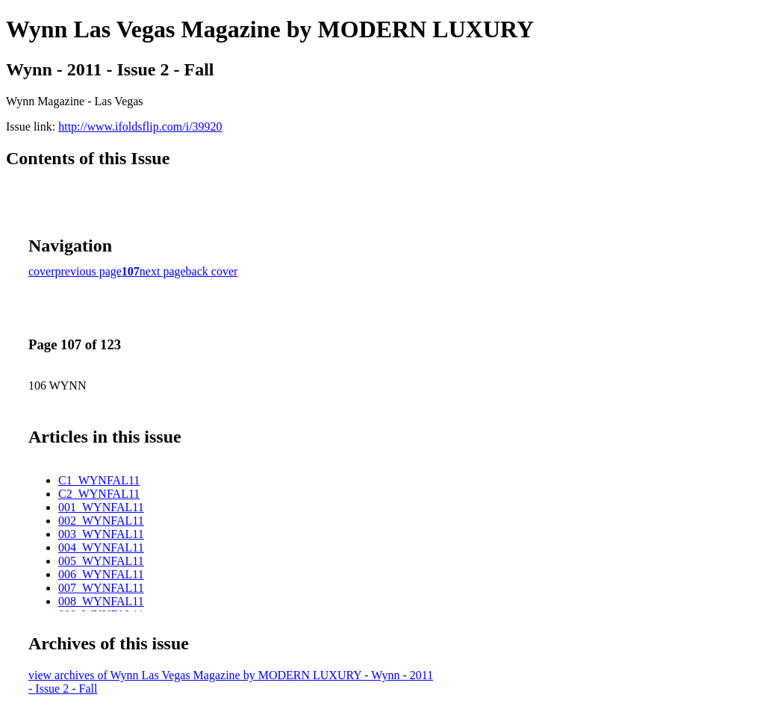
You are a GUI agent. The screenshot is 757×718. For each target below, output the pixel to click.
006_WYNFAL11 (101, 574)
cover (41, 271)
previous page (88, 271)
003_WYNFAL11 (101, 534)
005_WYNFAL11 (101, 561)
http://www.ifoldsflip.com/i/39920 (140, 126)
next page (163, 271)
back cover (212, 271)
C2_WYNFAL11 (99, 493)
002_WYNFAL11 (101, 520)
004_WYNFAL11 (101, 547)
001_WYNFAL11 (101, 507)
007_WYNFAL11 (101, 587)
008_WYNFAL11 (101, 601)
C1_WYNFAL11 (99, 480)
